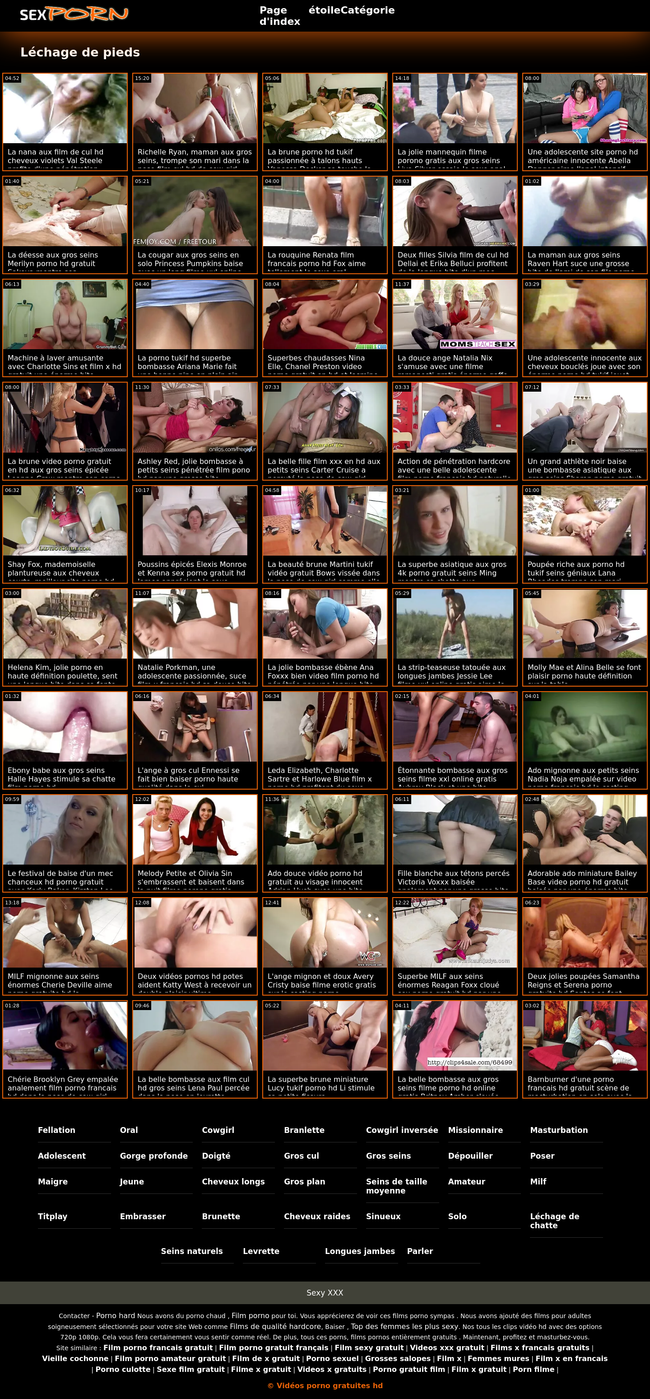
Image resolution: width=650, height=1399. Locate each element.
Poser (542, 1155)
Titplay (53, 1216)
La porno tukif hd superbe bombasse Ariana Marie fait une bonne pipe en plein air (187, 366)
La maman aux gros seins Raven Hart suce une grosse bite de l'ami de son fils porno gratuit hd (581, 268)
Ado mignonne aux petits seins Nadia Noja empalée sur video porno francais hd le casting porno (583, 783)
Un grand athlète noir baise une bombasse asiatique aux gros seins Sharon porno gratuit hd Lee (584, 474)
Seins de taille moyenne (396, 1186)
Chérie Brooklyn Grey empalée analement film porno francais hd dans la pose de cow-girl (63, 1088)
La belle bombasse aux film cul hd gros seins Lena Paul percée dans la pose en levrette (194, 1088)
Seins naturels (192, 1251)
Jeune (132, 1181)
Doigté (216, 1155)
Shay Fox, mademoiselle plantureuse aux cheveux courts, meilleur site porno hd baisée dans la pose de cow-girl (64, 577)
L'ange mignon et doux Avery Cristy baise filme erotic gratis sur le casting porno (322, 985)
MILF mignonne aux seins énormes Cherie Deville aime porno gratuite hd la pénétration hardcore (60, 989)
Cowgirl (218, 1130)
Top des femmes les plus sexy (404, 1326)
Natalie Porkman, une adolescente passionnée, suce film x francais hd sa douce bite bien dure (194, 680)
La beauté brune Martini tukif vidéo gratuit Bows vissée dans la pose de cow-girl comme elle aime (324, 577)
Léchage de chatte (554, 1221)
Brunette (221, 1216)
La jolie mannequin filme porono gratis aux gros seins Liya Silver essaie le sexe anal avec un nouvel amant (452, 165)
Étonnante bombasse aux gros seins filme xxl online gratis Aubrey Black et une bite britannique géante (453, 783)
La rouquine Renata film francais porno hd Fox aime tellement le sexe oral (317, 263)
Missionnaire (475, 1130)
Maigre (53, 1181)
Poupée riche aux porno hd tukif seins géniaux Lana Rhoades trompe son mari (576, 573)
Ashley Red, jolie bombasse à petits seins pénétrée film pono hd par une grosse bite (194, 470)
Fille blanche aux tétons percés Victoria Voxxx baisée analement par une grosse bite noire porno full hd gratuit (454, 886)
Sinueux (383, 1216)
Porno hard (115, 1315)
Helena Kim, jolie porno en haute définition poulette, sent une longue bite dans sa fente (62, 676)
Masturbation (559, 1130)
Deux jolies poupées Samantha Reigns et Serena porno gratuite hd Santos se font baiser (584, 989)
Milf (538, 1181)
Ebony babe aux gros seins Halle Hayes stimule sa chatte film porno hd (62, 779)
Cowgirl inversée (402, 1130)
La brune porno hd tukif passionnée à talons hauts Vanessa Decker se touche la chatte (319, 165)
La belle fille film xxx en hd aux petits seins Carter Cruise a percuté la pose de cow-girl (324, 470)
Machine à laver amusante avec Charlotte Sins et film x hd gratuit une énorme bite (64, 366)
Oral (129, 1130)
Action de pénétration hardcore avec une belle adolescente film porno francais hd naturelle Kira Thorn (454, 474)
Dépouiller (470, 1155)
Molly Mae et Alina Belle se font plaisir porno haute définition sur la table (584, 676)
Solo (457, 1216)
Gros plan (304, 1181)
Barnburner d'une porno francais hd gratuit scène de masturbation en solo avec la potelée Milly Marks (580, 1092)
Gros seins (388, 1155)
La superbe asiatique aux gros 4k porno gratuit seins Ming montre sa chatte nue (452, 573)
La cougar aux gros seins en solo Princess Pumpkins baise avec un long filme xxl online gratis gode (190, 268)
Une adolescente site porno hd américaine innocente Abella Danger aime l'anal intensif (583, 160)
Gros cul (301, 1155)
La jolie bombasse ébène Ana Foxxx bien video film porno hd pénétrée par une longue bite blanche (323, 680)
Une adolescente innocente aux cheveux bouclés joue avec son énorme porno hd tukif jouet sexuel (585, 371)
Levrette (261, 1251)
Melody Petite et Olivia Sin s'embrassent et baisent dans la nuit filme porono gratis (191, 882)
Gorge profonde (154, 1155)
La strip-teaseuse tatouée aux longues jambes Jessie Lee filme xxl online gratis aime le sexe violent (452, 680)
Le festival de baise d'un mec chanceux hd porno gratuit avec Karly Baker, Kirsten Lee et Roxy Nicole (60, 886)
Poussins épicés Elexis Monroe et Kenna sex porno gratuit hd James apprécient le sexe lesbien (192, 577)
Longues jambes (360, 1251)
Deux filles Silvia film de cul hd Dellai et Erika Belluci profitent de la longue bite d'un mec (453, 263)
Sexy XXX (324, 1292)
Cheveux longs (233, 1181)
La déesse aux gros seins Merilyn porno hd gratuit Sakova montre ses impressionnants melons (53, 268)
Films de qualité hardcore (275, 1326)
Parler (420, 1251)
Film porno (250, 1315)
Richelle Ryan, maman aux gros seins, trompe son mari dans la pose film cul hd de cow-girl (195, 160)
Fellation (56, 1130)
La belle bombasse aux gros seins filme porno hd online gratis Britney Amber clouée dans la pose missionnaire (448, 1092)
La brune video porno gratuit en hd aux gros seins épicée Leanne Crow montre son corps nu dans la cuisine (64, 474)
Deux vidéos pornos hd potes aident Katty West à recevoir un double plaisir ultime (195, 985)
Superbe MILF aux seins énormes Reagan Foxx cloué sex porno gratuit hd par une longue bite (449, 989)
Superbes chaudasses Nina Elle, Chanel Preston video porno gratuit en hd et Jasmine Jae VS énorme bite (323, 371)
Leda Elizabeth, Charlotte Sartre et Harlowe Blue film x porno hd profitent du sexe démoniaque (320, 783)
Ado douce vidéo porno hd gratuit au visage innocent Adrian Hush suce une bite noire (315, 886)
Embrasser (143, 1216)
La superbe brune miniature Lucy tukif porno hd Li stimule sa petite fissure (321, 1088)
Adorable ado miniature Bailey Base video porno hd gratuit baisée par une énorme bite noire (582, 886)
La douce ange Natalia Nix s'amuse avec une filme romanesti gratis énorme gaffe (453, 366)
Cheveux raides (317, 1216)
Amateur (467, 1181)
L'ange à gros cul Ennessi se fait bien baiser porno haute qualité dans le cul (189, 779)
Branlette (304, 1130)
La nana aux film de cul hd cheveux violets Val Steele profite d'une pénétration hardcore (55, 165)
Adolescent (62, 1155)
